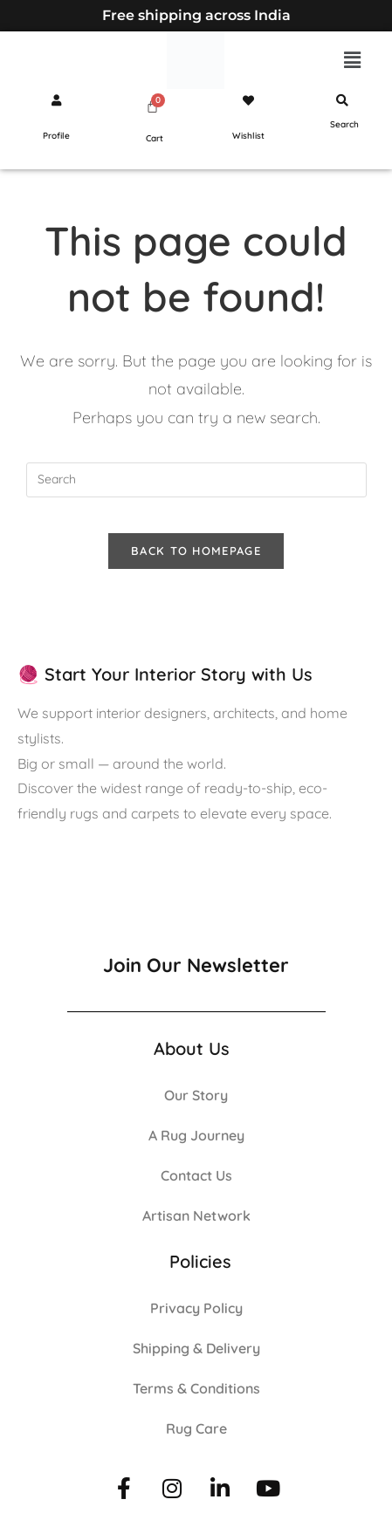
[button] (353, 60)
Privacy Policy (196, 1308)
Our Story (196, 1095)
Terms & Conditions (196, 1388)
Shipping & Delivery (196, 1348)
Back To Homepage (196, 551)
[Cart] (152, 106)
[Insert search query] (196, 479)
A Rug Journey (196, 1135)
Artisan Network (196, 1215)
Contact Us (196, 1175)
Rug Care (196, 1428)
